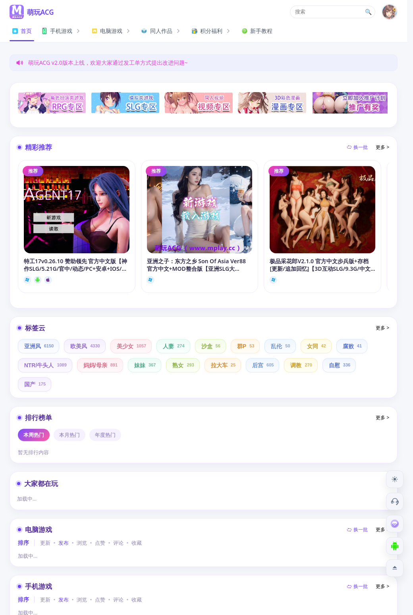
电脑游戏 (111, 31)
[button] (332, 12)
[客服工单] (394, 501)
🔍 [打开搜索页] (368, 12)
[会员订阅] (394, 523)
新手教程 (256, 31)
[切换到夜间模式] (394, 479)
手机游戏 (61, 31)
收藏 (136, 543)
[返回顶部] (394, 568)
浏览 (82, 543)
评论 (118, 543)
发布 (63, 543)
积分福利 (211, 31)
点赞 (100, 543)
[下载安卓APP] (394, 546)
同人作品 (161, 31)
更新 (45, 543)
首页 (22, 31)
